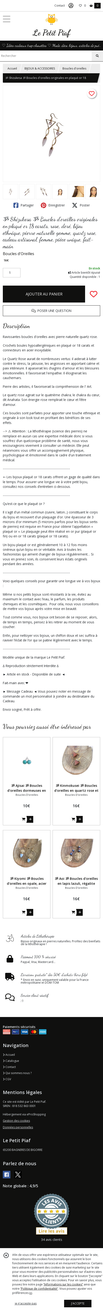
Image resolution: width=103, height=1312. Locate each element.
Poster (81, 205)
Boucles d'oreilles (74, 68)
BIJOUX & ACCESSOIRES (40, 68)
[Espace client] (71, 5)
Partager (23, 205)
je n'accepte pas (26, 1303)
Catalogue (11, 1061)
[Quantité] (12, 272)
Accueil (12, 68)
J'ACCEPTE (77, 1303)
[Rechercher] (97, 55)
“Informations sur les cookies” (63, 1284)
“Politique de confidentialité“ (39, 1289)
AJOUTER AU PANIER (44, 294)
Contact (59, 6)
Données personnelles (18, 1127)
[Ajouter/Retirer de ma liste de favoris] (93, 294)
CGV (7, 1079)
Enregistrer (53, 205)
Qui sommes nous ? (17, 1073)
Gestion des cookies (16, 1121)
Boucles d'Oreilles (18, 253)
